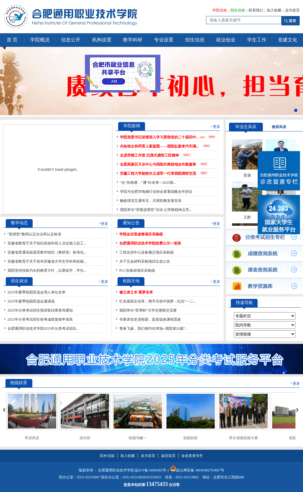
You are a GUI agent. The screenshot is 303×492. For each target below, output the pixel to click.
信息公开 (70, 39)
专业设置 (163, 39)
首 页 (12, 39)
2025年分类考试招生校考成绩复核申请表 (40, 319)
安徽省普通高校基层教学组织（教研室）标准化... (47, 252)
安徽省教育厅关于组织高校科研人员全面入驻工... (47, 243)
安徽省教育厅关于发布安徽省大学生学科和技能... (47, 261)
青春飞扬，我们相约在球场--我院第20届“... (153, 328)
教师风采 (279, 127)
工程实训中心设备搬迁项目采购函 (146, 252)
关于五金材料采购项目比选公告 (144, 261)
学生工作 (256, 39)
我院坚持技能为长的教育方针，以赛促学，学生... (47, 270)
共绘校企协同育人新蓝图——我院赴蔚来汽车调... (159, 146)
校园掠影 (190, 438)
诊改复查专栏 (192, 456)
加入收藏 (274, 10)
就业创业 (225, 39)
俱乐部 (84, 438)
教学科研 (132, 39)
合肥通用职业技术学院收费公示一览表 (150, 243)
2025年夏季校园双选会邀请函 (31, 301)
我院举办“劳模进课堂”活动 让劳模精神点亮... (156, 210)
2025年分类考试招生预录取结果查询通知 (40, 310)
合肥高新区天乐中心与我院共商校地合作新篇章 (158, 164)
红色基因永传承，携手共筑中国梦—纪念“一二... (157, 301)
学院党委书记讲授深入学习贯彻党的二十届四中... (159, 137)
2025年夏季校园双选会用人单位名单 (37, 292)
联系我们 (256, 10)
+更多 (215, 127)
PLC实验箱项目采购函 (137, 270)
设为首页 (292, 10)
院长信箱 (237, 10)
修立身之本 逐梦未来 (136, 292)
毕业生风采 (245, 127)
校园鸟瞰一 (138, 438)
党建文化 (287, 39)
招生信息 (195, 39)
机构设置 (101, 39)
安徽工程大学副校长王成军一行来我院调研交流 (158, 173)
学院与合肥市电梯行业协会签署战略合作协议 (156, 191)
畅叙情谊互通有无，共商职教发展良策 (151, 201)
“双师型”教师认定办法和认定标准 (35, 234)
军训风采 (32, 438)
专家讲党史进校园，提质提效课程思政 (150, 319)
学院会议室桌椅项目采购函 (141, 234)
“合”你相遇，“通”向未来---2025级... (148, 182)
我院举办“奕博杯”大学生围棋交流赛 (148, 310)
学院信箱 (219, 10)
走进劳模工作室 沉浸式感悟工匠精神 (149, 155)
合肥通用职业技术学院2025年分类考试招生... (43, 328)
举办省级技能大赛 (243, 438)
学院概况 (40, 39)
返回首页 (168, 456)
